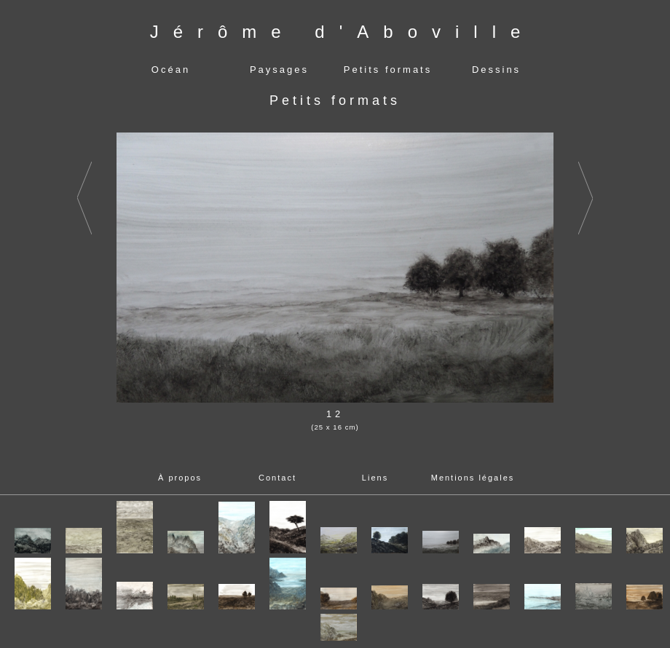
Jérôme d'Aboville (342, 32)
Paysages (279, 69)
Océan (170, 69)
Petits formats (388, 69)
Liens (375, 477)
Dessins (496, 69)
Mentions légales (473, 477)
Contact (277, 477)
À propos (180, 477)
